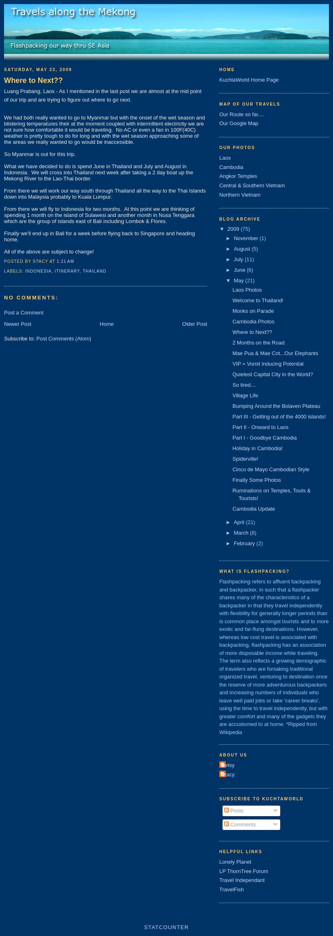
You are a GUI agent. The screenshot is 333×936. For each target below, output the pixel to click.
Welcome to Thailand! (257, 300)
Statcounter (166, 927)
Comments (240, 824)
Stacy (228, 774)
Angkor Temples (238, 176)
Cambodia (231, 167)
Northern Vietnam (240, 195)
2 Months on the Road (258, 343)
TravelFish (231, 889)
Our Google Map (238, 123)
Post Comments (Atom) (64, 339)
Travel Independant (242, 880)
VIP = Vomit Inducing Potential (267, 364)
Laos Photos (247, 290)
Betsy (228, 765)
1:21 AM (65, 261)
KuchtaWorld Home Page (249, 80)
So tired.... (244, 385)
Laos (225, 158)
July (239, 259)
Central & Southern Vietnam (252, 185)
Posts (234, 811)
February (245, 543)
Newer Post (17, 324)
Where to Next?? (33, 80)
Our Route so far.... (241, 114)
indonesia (38, 271)
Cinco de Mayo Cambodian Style (270, 469)
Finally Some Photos (256, 480)
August (243, 249)
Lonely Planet (235, 862)
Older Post (194, 324)
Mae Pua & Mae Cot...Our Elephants (275, 353)
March (242, 533)
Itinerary (67, 271)
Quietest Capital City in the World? (272, 374)
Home (107, 324)
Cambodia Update (253, 509)
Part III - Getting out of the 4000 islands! (279, 417)
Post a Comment (23, 313)
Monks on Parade (253, 311)
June (240, 270)
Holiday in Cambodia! (257, 448)
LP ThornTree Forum (243, 871)
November (247, 238)
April (240, 522)
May (239, 280)
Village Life (245, 395)
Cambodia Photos (253, 321)
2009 (234, 229)
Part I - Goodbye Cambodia (264, 438)
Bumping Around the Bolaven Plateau (276, 406)
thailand (94, 271)
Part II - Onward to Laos (260, 427)
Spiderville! (245, 459)
